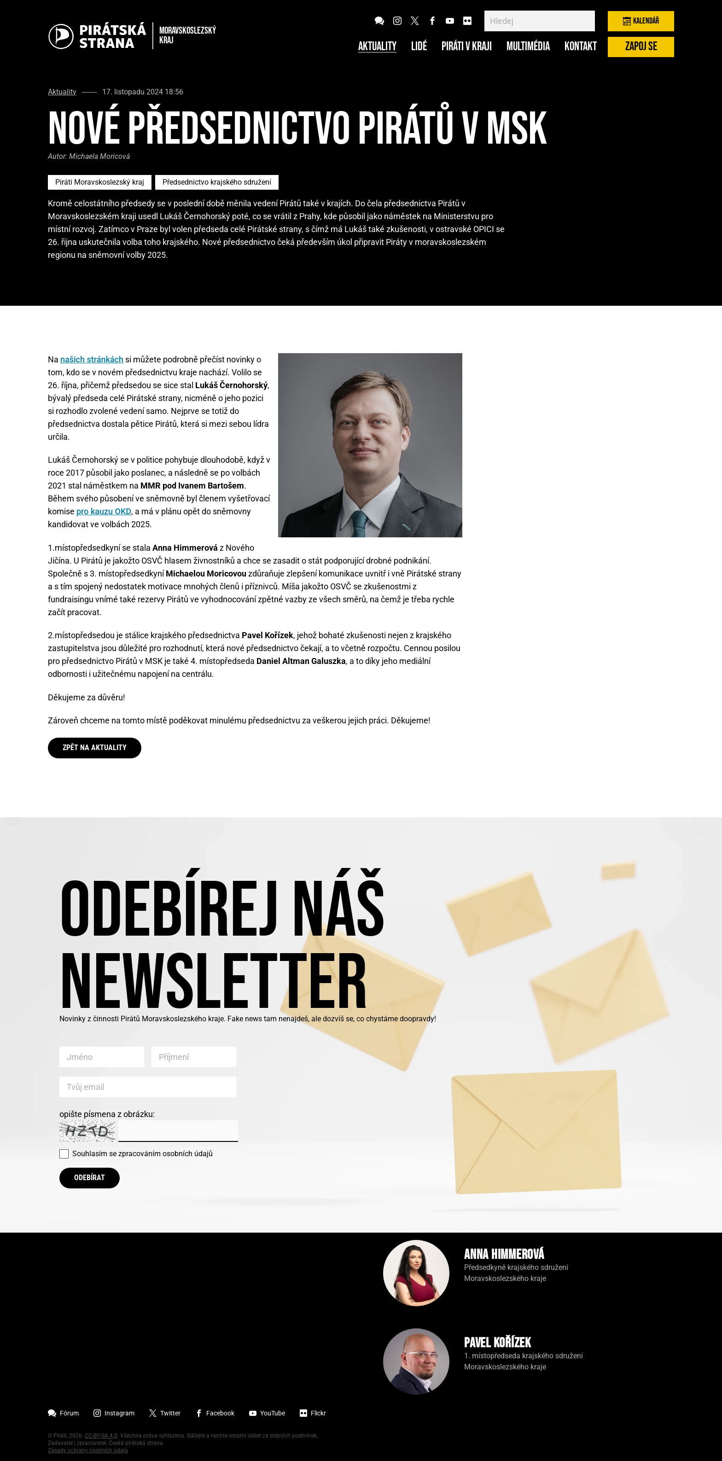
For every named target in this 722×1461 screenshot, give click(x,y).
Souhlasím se (142, 1153)
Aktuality (377, 47)
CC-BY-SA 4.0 (101, 1435)
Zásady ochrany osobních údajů (88, 1450)
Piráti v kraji (467, 47)
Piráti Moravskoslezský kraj (99, 182)
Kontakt (581, 47)
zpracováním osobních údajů (165, 1153)
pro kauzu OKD (103, 511)
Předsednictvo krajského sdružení (217, 182)
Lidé (419, 47)
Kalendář (641, 21)
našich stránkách (91, 359)
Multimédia (528, 47)
